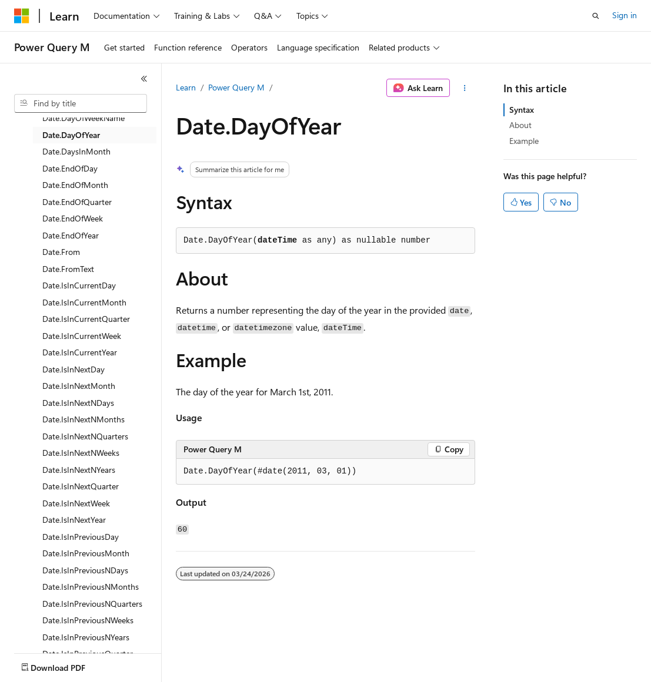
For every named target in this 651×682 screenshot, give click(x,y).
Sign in (624, 15)
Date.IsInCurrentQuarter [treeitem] (86, 318)
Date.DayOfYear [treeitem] (71, 134)
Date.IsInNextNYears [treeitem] (78, 469)
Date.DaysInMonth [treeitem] (76, 151)
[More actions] (465, 88)
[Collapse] (144, 78)
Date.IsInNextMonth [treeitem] (78, 385)
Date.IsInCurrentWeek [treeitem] (81, 335)
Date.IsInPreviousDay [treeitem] (80, 536)
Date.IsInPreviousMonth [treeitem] (85, 553)
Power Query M (236, 87)
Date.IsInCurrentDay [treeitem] (79, 285)
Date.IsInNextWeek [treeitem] (76, 503)
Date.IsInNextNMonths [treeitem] (83, 419)
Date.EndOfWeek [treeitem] (72, 218)
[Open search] (595, 15)
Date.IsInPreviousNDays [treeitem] (85, 570)
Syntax (521, 109)
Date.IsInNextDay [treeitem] (73, 369)
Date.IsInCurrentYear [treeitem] (79, 352)
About (520, 124)
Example (524, 140)
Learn (186, 87)
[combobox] (80, 103)
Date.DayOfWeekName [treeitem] (83, 117)
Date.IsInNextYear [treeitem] (74, 519)
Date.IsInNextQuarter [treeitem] (80, 486)
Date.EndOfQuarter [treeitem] (77, 201)
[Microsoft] (21, 15)
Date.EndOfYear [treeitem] (70, 235)
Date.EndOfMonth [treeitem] (75, 184)
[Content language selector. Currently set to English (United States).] (68, 665)
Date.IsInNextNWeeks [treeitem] (80, 452)
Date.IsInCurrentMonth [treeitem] (84, 302)
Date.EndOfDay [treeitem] (70, 168)
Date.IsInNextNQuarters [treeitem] (85, 436)
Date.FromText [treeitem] (68, 268)
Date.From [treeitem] (61, 251)
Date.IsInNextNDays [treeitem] (78, 402)
